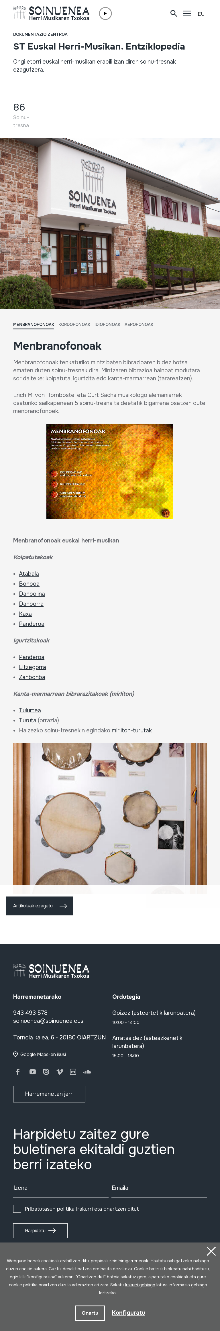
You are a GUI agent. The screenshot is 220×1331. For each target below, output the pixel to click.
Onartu (90, 1313)
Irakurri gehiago (140, 1285)
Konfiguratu (128, 1312)
